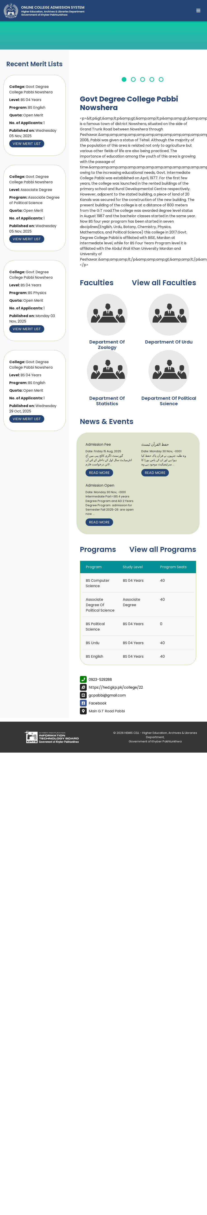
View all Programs (162, 549)
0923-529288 (100, 679)
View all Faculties (164, 283)
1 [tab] (124, 79)
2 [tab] (133, 79)
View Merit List (27, 143)
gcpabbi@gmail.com (107, 695)
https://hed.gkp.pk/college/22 (116, 687)
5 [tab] (161, 79)
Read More (99, 472)
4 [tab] (151, 79)
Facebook (98, 703)
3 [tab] (142, 79)
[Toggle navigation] (198, 10)
